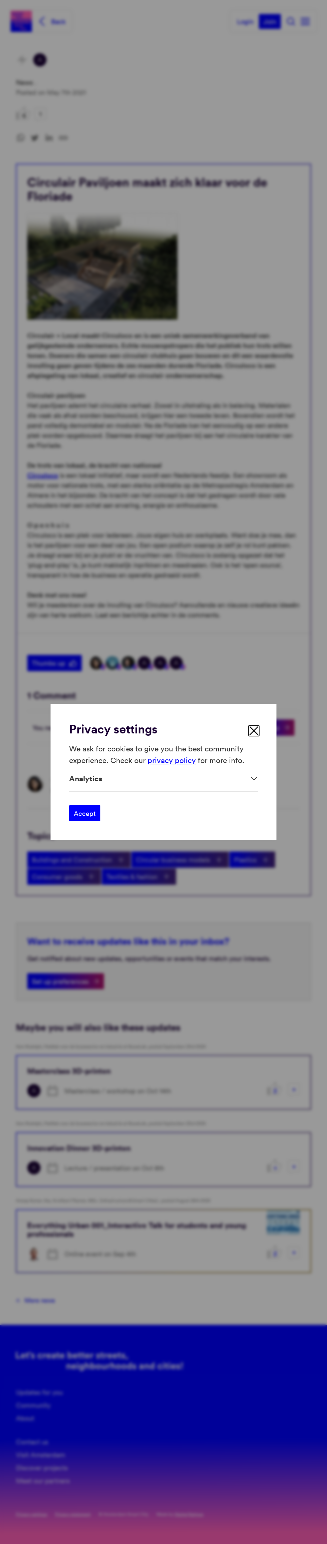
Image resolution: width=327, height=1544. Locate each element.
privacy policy (172, 759)
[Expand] (163, 778)
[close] (254, 730)
